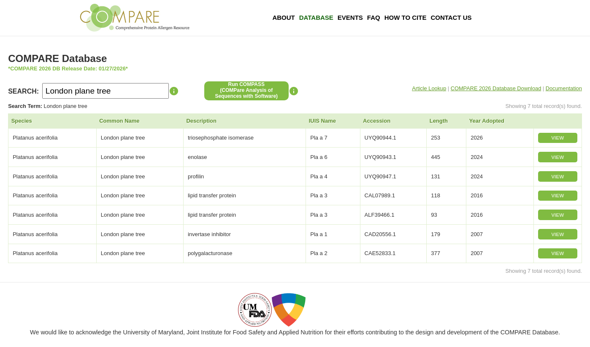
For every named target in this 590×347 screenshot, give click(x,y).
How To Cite (405, 17)
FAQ (373, 17)
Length (439, 121)
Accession (376, 121)
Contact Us (450, 17)
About (283, 17)
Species (21, 121)
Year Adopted (486, 121)
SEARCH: (23, 91)
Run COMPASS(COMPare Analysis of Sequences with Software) (246, 90)
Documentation (564, 88)
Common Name (119, 121)
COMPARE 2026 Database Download (496, 88)
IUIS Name (322, 121)
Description (201, 121)
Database (316, 17)
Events (350, 17)
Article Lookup (429, 88)
